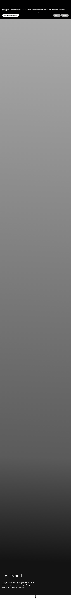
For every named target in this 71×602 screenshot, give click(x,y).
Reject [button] (56, 15)
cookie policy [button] (5, 10)
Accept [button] (65, 15)
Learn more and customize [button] (10, 15)
